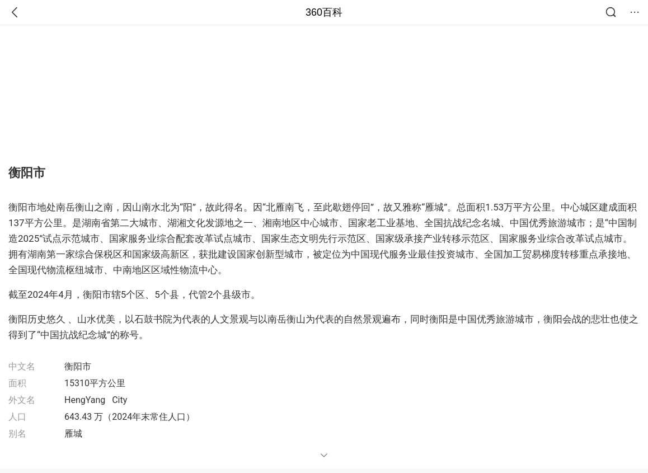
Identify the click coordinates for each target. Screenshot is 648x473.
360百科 (324, 12)
